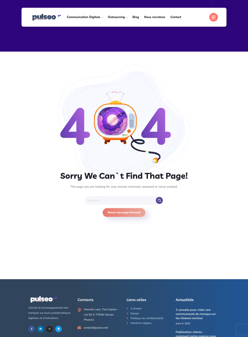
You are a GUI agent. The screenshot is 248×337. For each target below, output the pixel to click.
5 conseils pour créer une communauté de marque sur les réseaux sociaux (196, 314)
